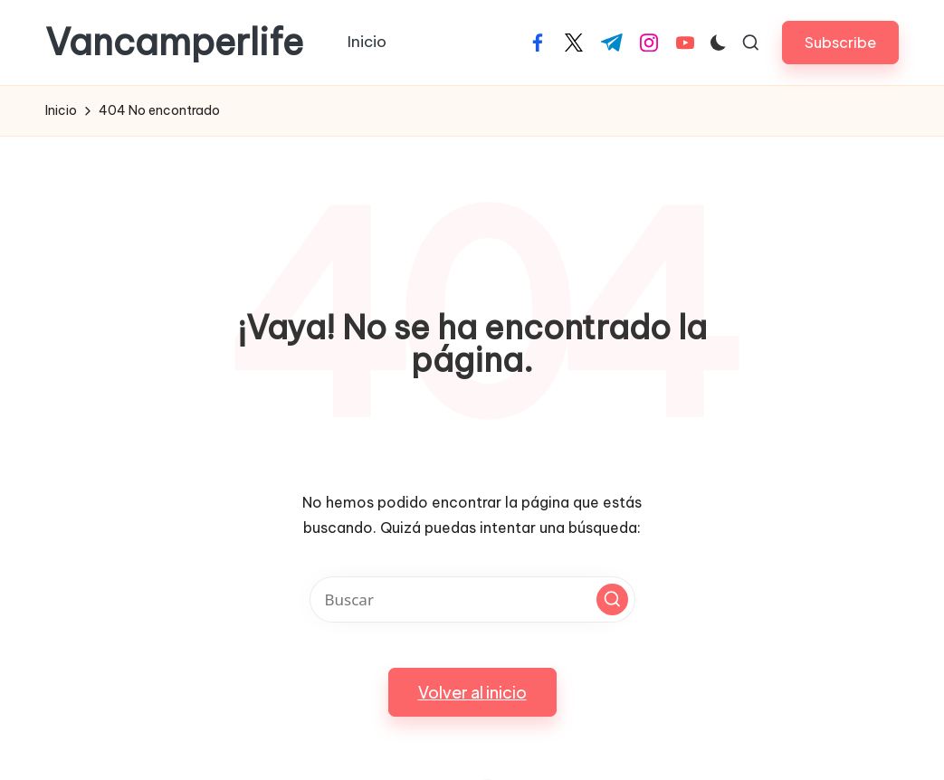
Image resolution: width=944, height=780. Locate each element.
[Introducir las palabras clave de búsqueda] (472, 599)
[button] (840, 42)
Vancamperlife (174, 42)
